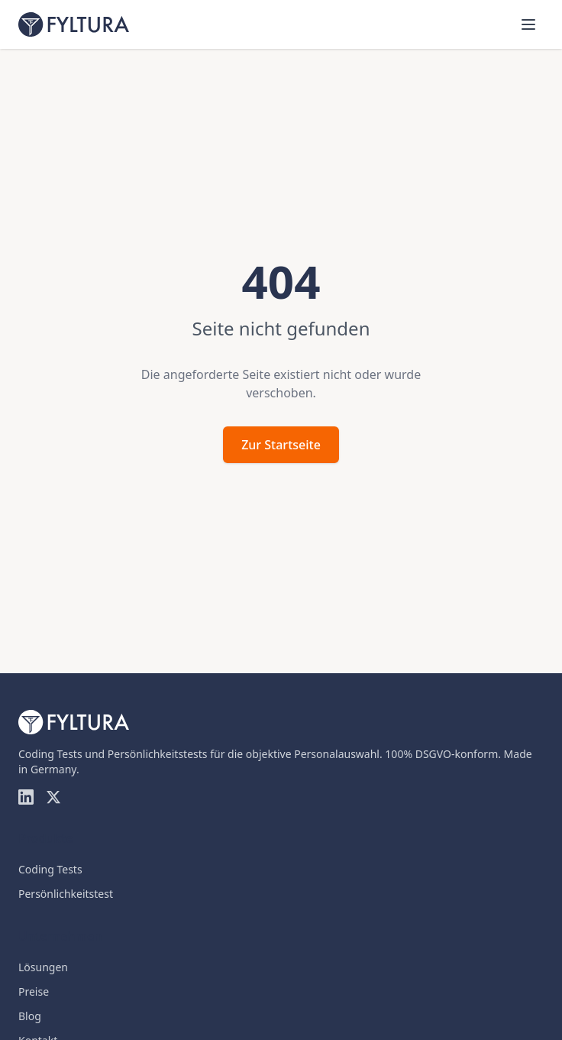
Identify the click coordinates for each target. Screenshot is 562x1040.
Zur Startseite (281, 444)
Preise (33, 991)
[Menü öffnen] (528, 24)
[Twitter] (53, 797)
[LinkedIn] (26, 797)
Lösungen (43, 967)
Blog (29, 1016)
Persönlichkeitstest (65, 893)
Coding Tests (50, 869)
